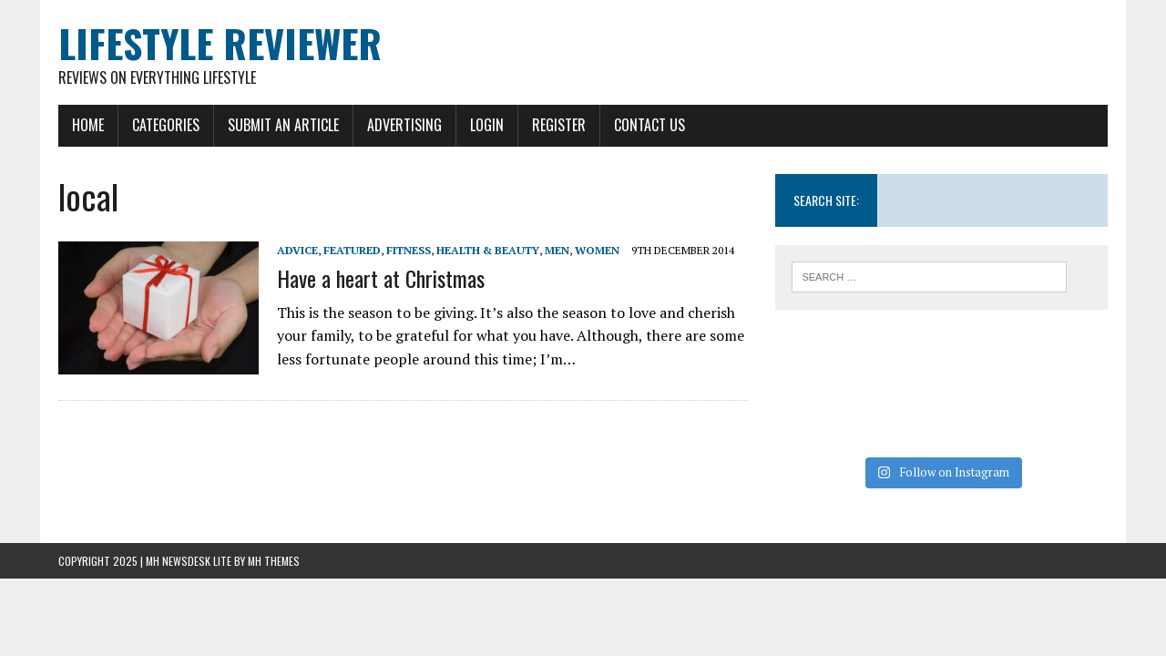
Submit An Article (283, 125)
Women (597, 250)
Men (557, 250)
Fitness (408, 250)
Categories (165, 125)
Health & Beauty (487, 250)
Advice (297, 250)
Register (559, 125)
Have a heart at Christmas (381, 277)
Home (88, 125)
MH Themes (274, 561)
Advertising (404, 125)
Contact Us (649, 125)
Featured (352, 250)
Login (487, 125)
